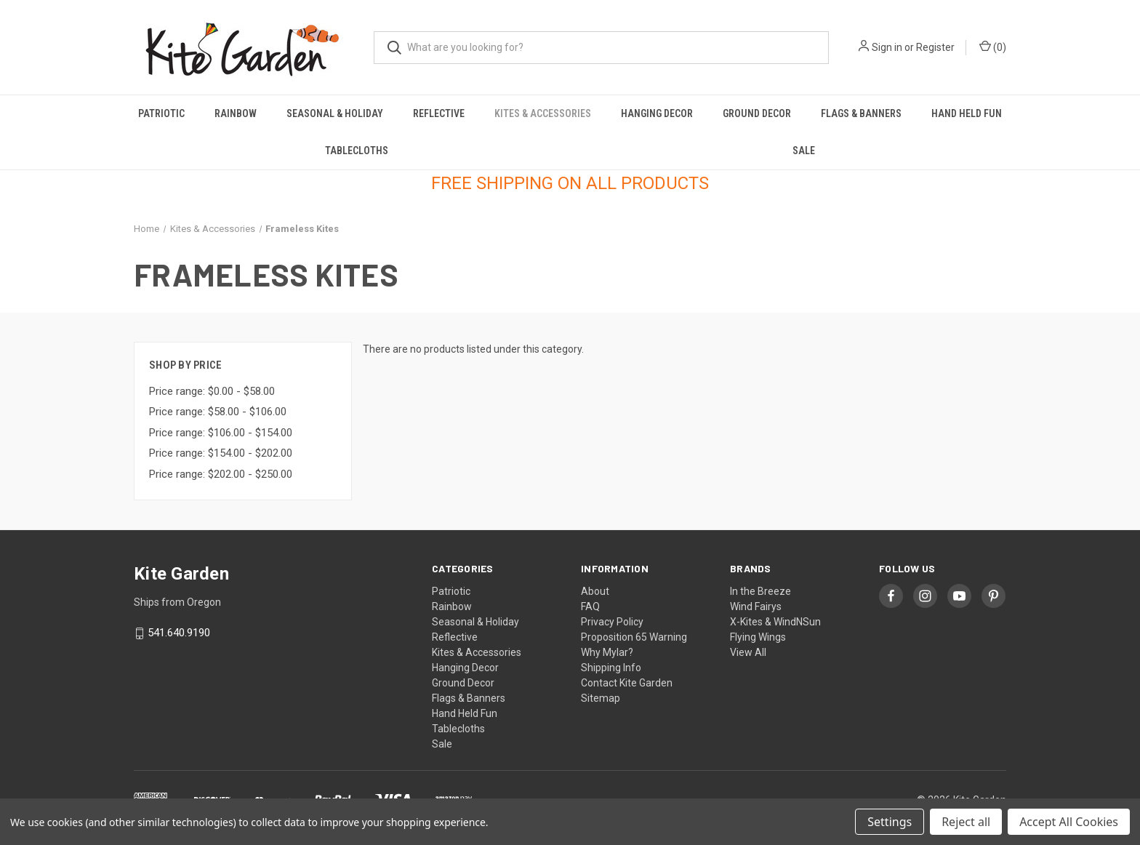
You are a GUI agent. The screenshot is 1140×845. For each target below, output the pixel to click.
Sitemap (600, 698)
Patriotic (161, 113)
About (595, 591)
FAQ (590, 606)
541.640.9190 (179, 633)
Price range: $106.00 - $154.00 (220, 432)
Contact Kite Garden (627, 683)
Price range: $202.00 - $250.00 (220, 474)
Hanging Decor (657, 113)
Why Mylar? (607, 652)
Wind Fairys (756, 606)
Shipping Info (611, 667)
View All (748, 652)
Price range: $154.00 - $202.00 (220, 453)
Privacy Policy (612, 622)
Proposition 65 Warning (634, 637)
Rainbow (235, 113)
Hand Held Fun (966, 113)
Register (935, 47)
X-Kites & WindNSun (775, 622)
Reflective (439, 113)
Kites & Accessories (542, 113)
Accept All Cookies (1068, 822)
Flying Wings (758, 637)
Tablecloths (356, 150)
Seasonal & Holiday (334, 113)
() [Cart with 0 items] (992, 46)
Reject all (966, 822)
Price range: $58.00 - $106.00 (217, 411)
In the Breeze (760, 591)
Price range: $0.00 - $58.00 (212, 391)
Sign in (887, 47)
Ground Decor (757, 113)
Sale (803, 150)
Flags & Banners (861, 113)
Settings (889, 822)
